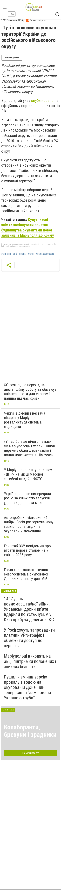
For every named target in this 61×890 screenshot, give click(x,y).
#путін (30, 253)
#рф (15, 253)
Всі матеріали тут (30, 753)
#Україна (6, 253)
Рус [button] (12, 14)
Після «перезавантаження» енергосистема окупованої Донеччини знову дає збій (26, 574)
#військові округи (45, 253)
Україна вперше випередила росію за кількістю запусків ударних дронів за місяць (27, 498)
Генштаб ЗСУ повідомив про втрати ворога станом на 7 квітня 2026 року (27, 550)
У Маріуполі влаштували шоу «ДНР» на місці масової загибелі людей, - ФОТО (28, 474)
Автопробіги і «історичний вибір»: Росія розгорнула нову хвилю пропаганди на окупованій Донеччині (28, 524)
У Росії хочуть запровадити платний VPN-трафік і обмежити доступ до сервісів (29, 637)
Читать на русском (12, 57)
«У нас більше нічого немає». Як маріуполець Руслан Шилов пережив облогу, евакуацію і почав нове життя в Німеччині (29, 448)
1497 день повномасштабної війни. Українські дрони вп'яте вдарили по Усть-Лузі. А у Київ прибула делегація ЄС (29, 609)
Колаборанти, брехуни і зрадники (30, 731)
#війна (22, 253)
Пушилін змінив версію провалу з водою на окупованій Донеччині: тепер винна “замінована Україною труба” (27, 687)
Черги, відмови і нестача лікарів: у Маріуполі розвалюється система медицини (24, 420)
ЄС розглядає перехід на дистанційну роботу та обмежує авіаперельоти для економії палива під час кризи (30, 392)
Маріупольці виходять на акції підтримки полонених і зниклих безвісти (30, 661)
